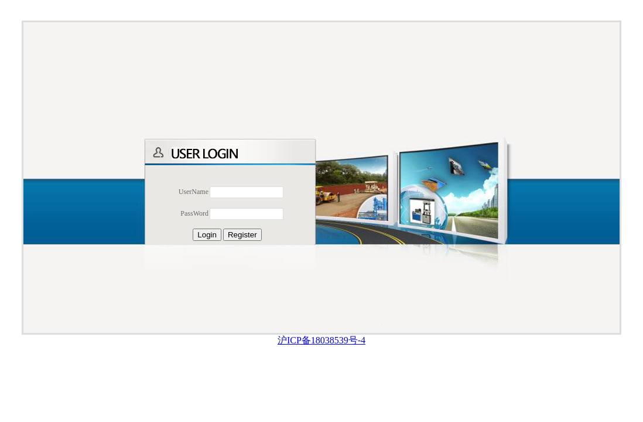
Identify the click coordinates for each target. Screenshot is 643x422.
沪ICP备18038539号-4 (321, 340)
